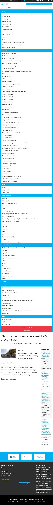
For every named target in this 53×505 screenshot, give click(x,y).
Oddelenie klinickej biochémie (9, 153)
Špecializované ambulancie (8, 58)
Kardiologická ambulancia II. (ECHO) (10, 112)
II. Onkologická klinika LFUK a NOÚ (10, 125)
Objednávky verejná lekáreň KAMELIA (10, 258)
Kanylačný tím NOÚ (6, 166)
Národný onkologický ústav (35, 499)
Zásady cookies (32, 501)
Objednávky (4, 250)
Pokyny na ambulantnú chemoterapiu (10, 221)
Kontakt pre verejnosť (7, 319)
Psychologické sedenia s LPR (8, 305)
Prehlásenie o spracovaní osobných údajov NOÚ (13, 42)
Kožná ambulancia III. (7, 78)
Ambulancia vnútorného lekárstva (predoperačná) (13, 61)
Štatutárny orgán (6, 16)
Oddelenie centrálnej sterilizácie (9, 145)
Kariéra (3, 37)
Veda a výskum (5, 173)
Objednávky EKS (5, 253)
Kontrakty (4, 265)
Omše (3, 234)
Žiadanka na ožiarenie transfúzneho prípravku (12, 242)
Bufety (3, 231)
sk (48, 1)
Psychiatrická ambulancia (7, 104)
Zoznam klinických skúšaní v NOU (9, 181)
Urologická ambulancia (7, 107)
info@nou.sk (7, 475)
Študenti (4, 281)
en (51, 1)
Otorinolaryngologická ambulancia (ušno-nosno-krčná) (14, 91)
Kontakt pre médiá (6, 324)
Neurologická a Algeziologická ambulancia (11, 84)
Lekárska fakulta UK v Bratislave (43, 487)
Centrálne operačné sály (7, 135)
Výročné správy (5, 273)
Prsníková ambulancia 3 (7, 96)
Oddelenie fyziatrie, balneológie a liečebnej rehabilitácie (14, 148)
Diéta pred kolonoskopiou (8, 216)
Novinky (4, 184)
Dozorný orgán (5, 19)
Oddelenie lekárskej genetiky (8, 158)
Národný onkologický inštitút (8, 47)
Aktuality (4, 187)
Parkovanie (4, 206)
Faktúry (3, 260)
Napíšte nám (5, 321)
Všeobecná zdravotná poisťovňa (43, 481)
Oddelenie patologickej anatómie (9, 161)
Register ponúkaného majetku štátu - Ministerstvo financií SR (43, 491)
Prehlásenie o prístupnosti (21, 501)
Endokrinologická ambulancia (8, 68)
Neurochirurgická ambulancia (8, 81)
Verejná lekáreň (5, 229)
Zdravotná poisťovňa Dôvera (42, 483)
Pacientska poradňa (6, 303)
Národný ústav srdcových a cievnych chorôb (42, 472)
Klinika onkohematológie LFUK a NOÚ (10, 127)
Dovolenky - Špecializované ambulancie (11, 55)
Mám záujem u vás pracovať (33, 4)
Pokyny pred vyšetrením (7, 211)
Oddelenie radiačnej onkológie (9, 163)
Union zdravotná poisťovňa (42, 485)
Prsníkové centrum (6, 171)
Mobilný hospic (5, 168)
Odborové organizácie (7, 29)
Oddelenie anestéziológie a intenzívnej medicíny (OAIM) (14, 143)
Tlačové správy (5, 192)
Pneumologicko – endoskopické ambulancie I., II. (13, 117)
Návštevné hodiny (6, 224)
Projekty (4, 278)
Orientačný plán (5, 200)
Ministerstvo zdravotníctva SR (43, 467)
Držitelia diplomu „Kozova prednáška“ (10, 179)
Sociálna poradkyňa (6, 308)
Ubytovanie (4, 226)
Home (13, 343)
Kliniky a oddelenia (6, 120)
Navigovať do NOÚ (24, 484)
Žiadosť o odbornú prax (46, 4)
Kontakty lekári (28, 1)
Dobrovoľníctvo (5, 295)
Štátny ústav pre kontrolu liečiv (43, 476)
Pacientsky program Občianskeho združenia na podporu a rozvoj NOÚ (18, 300)
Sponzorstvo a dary (6, 287)
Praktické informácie (7, 195)
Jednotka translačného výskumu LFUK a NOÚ (12, 176)
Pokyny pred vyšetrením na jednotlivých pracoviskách (14, 132)
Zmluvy (3, 263)
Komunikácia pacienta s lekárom (9, 292)
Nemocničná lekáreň (6, 137)
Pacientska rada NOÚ (7, 298)
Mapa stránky (10, 501)
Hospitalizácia (5, 208)
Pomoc (3, 285)
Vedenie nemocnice (6, 21)
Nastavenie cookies (41, 501)
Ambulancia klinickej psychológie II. (10, 66)
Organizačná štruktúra (7, 26)
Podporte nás (26, 330)
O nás (3, 11)
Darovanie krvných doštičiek (8, 236)
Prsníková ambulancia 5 (7, 102)
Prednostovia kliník (6, 24)
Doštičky (4, 239)
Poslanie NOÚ (5, 14)
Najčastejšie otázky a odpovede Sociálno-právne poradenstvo (16, 310)
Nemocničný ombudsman (8, 290)
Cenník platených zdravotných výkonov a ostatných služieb (15, 247)
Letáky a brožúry (6, 190)
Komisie (4, 32)
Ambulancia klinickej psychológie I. (10, 63)
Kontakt (4, 316)
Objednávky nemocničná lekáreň (9, 255)
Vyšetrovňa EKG (5, 109)
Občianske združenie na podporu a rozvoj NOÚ (12, 44)
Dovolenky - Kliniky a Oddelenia (9, 53)
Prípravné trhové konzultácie (8, 276)
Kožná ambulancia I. (6, 73)
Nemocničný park (6, 34)
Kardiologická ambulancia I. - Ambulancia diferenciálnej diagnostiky (17, 71)
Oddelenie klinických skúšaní (8, 155)
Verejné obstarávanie (7, 270)
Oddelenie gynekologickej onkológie (10, 150)
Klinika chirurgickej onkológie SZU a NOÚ (11, 122)
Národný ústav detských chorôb (43, 474)
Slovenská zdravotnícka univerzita (43, 489)
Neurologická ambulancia (8, 86)
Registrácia (4, 198)
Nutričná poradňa (6, 313)
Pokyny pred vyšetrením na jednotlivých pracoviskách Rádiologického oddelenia (20, 218)
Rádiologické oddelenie (7, 130)
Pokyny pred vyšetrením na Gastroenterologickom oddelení (15, 213)
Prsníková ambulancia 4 (7, 99)
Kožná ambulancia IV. (7, 114)
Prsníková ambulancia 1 (7, 94)
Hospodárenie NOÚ (6, 268)
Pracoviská (4, 50)
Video (3, 39)
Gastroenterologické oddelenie (9, 140)
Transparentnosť (6, 245)
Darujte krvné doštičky (26, 327)
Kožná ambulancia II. (6, 76)
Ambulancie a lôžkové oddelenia (9, 203)
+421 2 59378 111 (10, 473)
